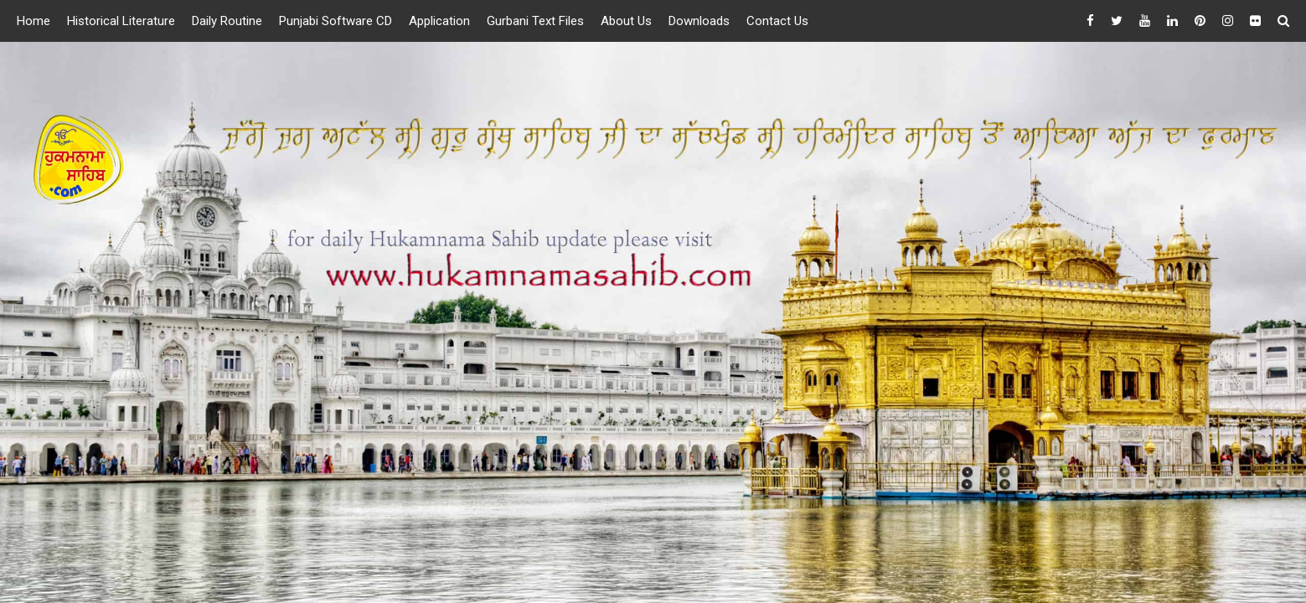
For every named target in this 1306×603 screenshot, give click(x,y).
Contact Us (777, 20)
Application (439, 20)
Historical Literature (121, 20)
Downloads (699, 20)
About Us (626, 20)
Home (33, 20)
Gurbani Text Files (535, 20)
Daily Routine (227, 20)
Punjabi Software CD (335, 20)
